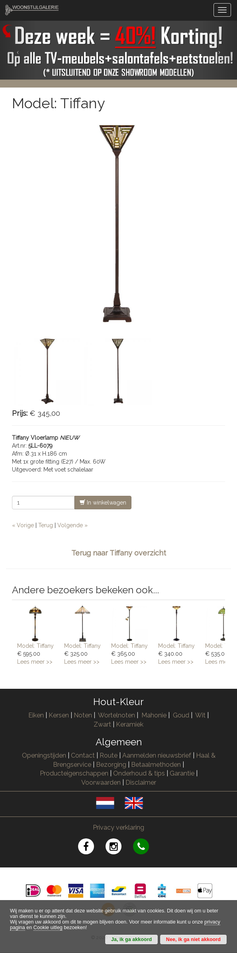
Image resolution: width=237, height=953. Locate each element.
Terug (45, 525)
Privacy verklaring (118, 827)
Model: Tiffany (35, 646)
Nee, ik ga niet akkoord (193, 939)
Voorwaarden (101, 782)
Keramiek (129, 724)
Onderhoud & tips (139, 773)
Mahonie (153, 715)
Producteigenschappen (74, 773)
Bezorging (112, 764)
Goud (181, 715)
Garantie (182, 773)
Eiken (36, 715)
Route (109, 755)
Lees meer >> (35, 662)
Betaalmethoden (156, 764)
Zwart (102, 724)
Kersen (59, 715)
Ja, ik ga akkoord (131, 939)
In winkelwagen (103, 502)
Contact (83, 755)
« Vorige (23, 525)
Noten (83, 715)
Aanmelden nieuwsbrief (156, 755)
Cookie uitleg (48, 927)
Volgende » (72, 525)
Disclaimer (140, 782)
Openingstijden (44, 755)
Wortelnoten (116, 715)
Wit (200, 715)
